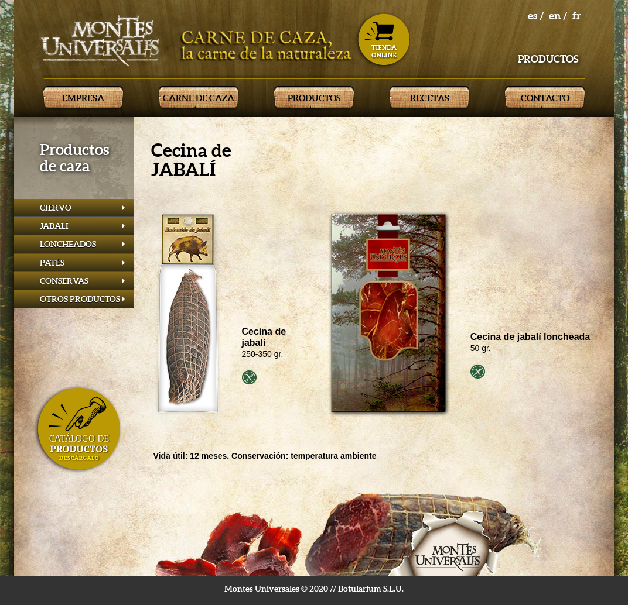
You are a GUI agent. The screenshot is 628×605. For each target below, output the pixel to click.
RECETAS (429, 98)
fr (576, 15)
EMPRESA (83, 98)
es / (536, 15)
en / (558, 15)
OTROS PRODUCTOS (80, 299)
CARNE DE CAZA (198, 98)
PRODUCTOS (314, 98)
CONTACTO (545, 98)
